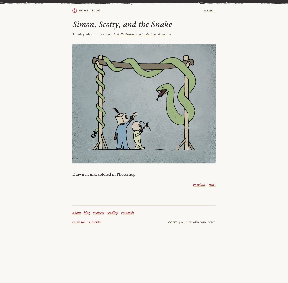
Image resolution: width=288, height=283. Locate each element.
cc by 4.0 (175, 222)
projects (98, 213)
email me (78, 222)
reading (112, 213)
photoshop (147, 34)
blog (87, 213)
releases (164, 34)
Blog (96, 10)
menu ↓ (210, 10)
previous (199, 185)
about (76, 213)
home (83, 10)
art (111, 34)
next (212, 185)
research (127, 213)
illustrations (127, 34)
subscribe (95, 222)
